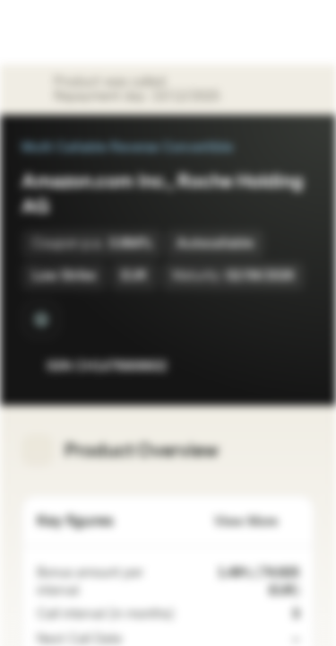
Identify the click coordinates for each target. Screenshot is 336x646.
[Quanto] (41, 319)
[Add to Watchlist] (261, 366)
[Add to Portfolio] (296, 366)
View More (256, 521)
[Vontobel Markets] (70, 32)
